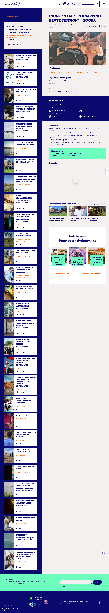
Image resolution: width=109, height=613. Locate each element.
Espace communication (9, 602)
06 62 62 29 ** (57, 116)
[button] (101, 204)
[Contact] (68, 4)
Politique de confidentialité (10, 608)
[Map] (75, 183)
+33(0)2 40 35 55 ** (65, 603)
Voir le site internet (89, 116)
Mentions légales (7, 605)
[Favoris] (64, 4)
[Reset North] (107, 174)
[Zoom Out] (107, 171)
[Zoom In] (107, 169)
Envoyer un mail (88, 111)
